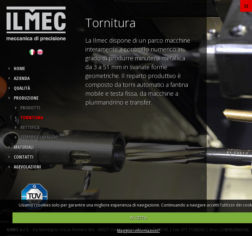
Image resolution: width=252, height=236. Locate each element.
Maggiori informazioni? (138, 230)
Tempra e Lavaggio (39, 137)
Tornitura (31, 117)
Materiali (24, 147)
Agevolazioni (27, 167)
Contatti (23, 157)
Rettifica (29, 127)
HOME (19, 68)
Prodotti (30, 108)
